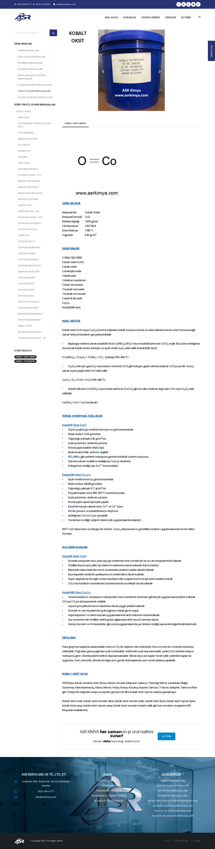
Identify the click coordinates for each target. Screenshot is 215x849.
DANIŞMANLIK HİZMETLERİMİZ (109, 795)
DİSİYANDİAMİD (26, 132)
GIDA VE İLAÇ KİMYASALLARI (31, 56)
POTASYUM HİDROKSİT (29, 223)
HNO (76, 457)
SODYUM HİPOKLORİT (29, 271)
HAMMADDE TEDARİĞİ (109, 790)
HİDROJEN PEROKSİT (28, 169)
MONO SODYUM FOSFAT (30, 193)
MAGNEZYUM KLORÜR (29, 181)
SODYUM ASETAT (26, 241)
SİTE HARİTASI (181, 840)
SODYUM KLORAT (26, 277)
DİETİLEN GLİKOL (26, 295)
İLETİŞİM (186, 17)
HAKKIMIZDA (109, 785)
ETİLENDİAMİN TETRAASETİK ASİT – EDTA (35, 125)
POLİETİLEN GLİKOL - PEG (30, 217)
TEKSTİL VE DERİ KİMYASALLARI (34, 91)
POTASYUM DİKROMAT (29, 319)
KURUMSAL (129, 17)
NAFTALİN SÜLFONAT (28, 199)
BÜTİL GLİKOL (24, 111)
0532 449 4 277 (46, 791)
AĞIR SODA (23, 117)
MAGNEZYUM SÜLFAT (28, 187)
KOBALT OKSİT (25, 325)
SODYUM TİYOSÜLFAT (29, 301)
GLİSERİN (22, 157)
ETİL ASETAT (24, 144)
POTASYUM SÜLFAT (27, 229)
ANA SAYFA (111, 17)
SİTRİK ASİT (23, 235)
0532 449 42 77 (22, 4)
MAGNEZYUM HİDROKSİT (30, 313)
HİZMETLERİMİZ (150, 17)
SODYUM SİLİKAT (26, 289)
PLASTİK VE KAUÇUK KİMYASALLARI (35, 97)
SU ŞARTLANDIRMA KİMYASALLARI (34, 84)
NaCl (96, 447)
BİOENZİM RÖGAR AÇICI (29, 331)
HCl (70, 457)
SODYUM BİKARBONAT (29, 247)
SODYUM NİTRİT (26, 283)
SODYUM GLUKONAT (28, 259)
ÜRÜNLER (170, 17)
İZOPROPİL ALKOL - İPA (29, 175)
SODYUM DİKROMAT (28, 307)
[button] (103, 71)
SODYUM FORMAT (27, 253)
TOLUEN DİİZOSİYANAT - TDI (32, 338)
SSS (168, 840)
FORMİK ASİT (24, 150)
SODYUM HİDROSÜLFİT (29, 265)
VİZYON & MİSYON (108, 780)
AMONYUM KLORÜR (27, 138)
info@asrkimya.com (64, 4)
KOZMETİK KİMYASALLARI (30, 69)
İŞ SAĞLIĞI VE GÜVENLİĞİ (109, 800)
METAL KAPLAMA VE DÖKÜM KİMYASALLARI (32, 77)
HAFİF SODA (24, 163)
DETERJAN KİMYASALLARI (30, 63)
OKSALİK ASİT (24, 205)
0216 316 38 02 (41, 4)
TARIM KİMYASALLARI (28, 50)
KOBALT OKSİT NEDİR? (75, 123)
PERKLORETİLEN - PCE (28, 211)
